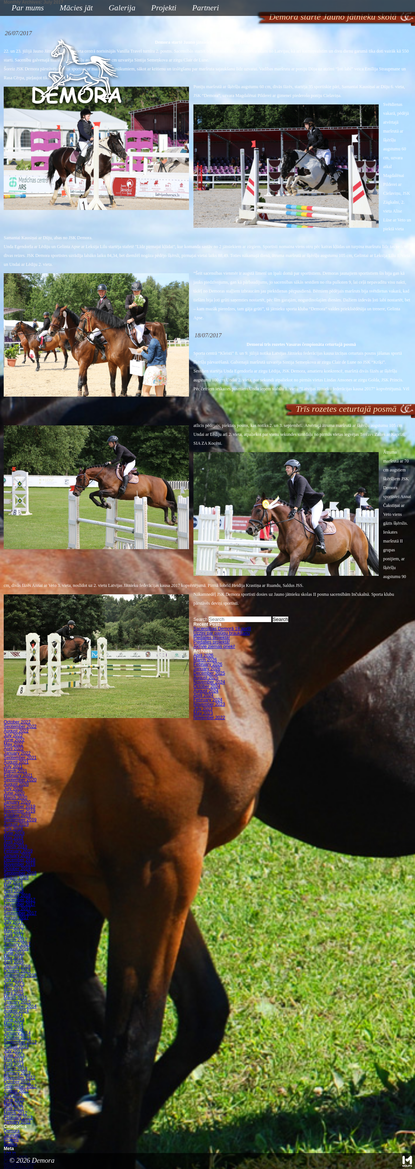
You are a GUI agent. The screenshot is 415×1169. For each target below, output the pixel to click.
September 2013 (20, 1042)
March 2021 (15, 771)
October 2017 (17, 908)
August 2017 (16, 917)
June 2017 (14, 926)
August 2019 (16, 824)
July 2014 (13, 1015)
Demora (12, 1130)
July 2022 (13, 735)
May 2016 (13, 957)
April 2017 (14, 935)
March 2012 (15, 1113)
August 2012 (16, 1090)
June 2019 (14, 833)
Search (200, 619)
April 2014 (14, 1028)
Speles (10, 1144)
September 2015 (20, 975)
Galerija (122, 7)
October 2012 (17, 1082)
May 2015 (13, 988)
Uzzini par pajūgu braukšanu (221, 633)
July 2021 (13, 766)
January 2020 (17, 802)
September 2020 (20, 779)
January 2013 (17, 1073)
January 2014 (17, 1033)
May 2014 (13, 1024)
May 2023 (203, 713)
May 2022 (13, 744)
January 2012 (17, 1122)
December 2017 (19, 899)
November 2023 (209, 704)
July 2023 (202, 708)
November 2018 (19, 864)
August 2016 (16, 948)
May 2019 (13, 837)
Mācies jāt (73, 8)
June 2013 (14, 1055)
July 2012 (13, 1095)
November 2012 (19, 1077)
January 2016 (17, 966)
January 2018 (17, 895)
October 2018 (17, 868)
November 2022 (209, 717)
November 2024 (209, 682)
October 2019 (17, 815)
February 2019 (18, 851)
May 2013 (13, 1059)
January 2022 (17, 753)
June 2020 (14, 793)
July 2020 (13, 788)
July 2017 (13, 922)
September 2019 (20, 819)
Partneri (205, 7)
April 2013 (14, 1064)
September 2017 (20, 913)
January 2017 (17, 944)
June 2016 (14, 953)
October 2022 (17, 722)
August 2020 (16, 784)
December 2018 (19, 859)
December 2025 (209, 673)
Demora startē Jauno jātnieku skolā (332, 16)
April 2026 (203, 655)
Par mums (25, 8)
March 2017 (15, 939)
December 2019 (19, 806)
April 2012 (14, 1108)
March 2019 (15, 846)
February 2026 (207, 664)
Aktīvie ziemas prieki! (214, 646)
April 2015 (14, 993)
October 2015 (17, 970)
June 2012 (14, 1099)
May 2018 (13, 886)
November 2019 (19, 811)
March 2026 (205, 659)
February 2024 (207, 699)
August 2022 (16, 731)
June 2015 (14, 984)
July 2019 (13, 828)
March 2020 (15, 797)
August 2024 (205, 691)
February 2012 (18, 1117)
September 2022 (20, 726)
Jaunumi (12, 1135)
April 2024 (203, 695)
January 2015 (17, 1002)
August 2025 (205, 677)
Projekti (161, 8)
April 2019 (14, 842)
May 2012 (13, 1104)
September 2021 (20, 757)
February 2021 (18, 775)
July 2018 (13, 882)
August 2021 (16, 762)
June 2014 (14, 1019)
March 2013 (15, 1068)
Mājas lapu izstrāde (407, 1161)
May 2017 (13, 930)
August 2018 (16, 877)
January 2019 (17, 855)
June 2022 (14, 739)
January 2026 (206, 668)
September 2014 (20, 1006)
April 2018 (14, 891)
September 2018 (20, 873)
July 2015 (13, 979)
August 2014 (16, 1010)
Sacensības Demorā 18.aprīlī (222, 628)
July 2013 (13, 1050)
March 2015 (15, 997)
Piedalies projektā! (211, 637)
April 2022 (14, 748)
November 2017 (19, 904)
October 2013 (17, 1037)
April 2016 (14, 962)
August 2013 (16, 1046)
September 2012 (20, 1086)
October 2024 (206, 686)
